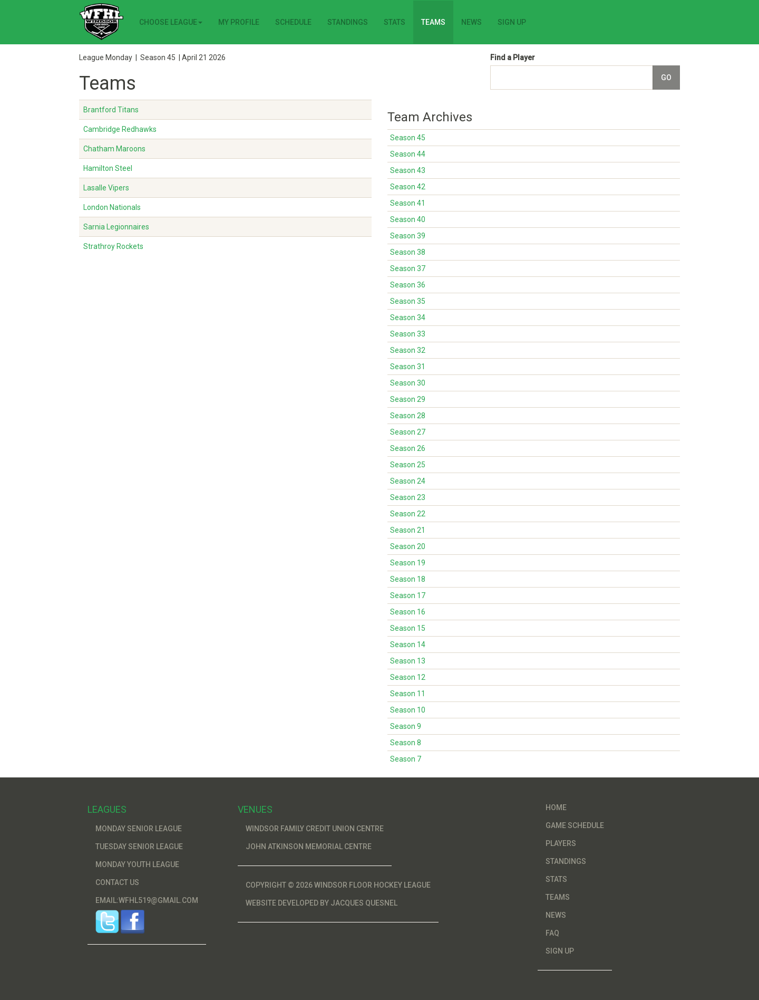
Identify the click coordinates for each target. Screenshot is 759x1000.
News (471, 22)
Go (666, 77)
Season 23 (407, 497)
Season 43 (407, 170)
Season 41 (407, 203)
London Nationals (112, 207)
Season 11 (407, 693)
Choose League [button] (170, 22)
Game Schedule (575, 825)
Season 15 (407, 628)
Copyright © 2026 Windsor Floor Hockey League (338, 885)
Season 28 (407, 415)
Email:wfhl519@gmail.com (146, 900)
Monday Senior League (138, 828)
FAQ (552, 933)
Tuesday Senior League (139, 846)
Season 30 (407, 383)
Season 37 (407, 268)
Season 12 (407, 677)
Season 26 (407, 448)
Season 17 (407, 595)
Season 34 (407, 317)
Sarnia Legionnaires (116, 227)
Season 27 (407, 432)
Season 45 (407, 137)
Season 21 (407, 530)
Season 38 (407, 252)
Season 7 (405, 759)
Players (561, 843)
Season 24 (407, 481)
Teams (433, 22)
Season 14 (407, 644)
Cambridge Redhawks (120, 129)
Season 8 (405, 742)
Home (556, 807)
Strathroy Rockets (113, 246)
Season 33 (407, 334)
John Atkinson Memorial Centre (309, 846)
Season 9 (405, 726)
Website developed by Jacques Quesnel (321, 903)
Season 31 (407, 366)
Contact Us (117, 882)
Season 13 (407, 661)
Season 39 (407, 236)
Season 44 (407, 154)
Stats (394, 22)
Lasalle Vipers (106, 188)
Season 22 (407, 513)
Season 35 (407, 301)
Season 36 (407, 285)
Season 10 (407, 710)
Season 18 (407, 579)
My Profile (238, 22)
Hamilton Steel (107, 168)
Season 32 (407, 350)
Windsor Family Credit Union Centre (315, 828)
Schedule (293, 22)
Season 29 (407, 399)
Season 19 (407, 563)
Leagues (106, 809)
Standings (347, 22)
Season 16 (407, 612)
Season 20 (407, 546)
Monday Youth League (137, 864)
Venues (255, 809)
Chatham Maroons (114, 149)
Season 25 (407, 464)
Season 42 (407, 186)
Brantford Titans (111, 109)
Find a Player (512, 57)
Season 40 (407, 219)
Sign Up (512, 22)
